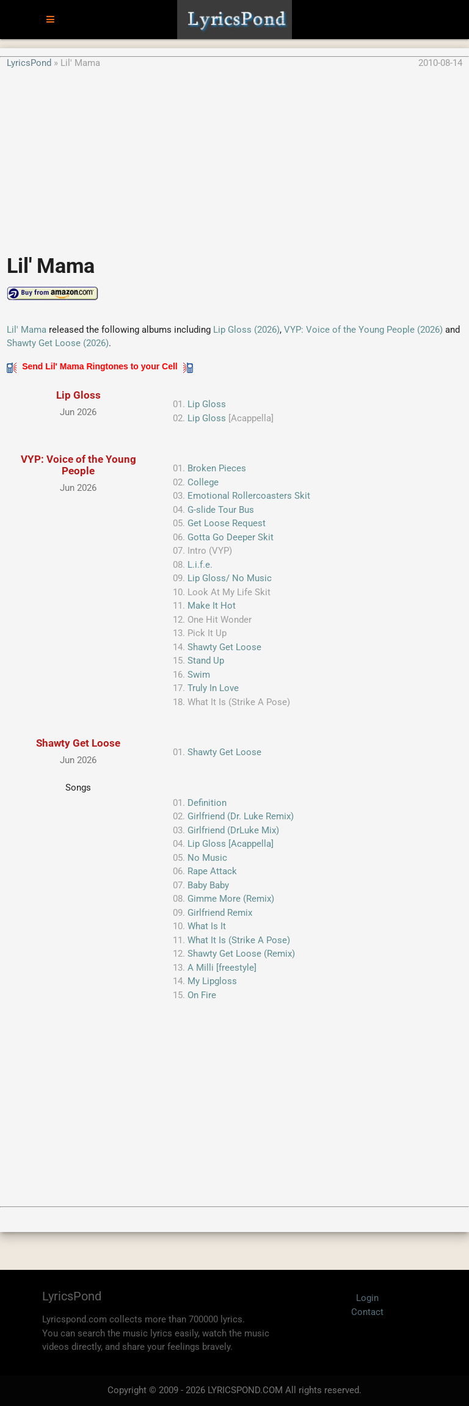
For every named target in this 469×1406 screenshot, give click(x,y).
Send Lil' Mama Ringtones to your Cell (99, 366)
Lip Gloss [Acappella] (230, 843)
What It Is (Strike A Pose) (238, 940)
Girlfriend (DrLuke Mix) (233, 830)
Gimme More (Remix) (230, 898)
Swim (198, 674)
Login (367, 1297)
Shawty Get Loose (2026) (58, 343)
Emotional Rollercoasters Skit (248, 495)
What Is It (206, 926)
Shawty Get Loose (224, 647)
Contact (367, 1311)
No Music (207, 857)
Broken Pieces (216, 468)
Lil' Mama (26, 329)
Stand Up (205, 660)
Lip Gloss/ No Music (229, 578)
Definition (207, 802)
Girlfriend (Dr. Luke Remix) (240, 816)
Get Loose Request (226, 523)
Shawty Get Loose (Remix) (241, 953)
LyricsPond (29, 62)
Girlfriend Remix (219, 912)
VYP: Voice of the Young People (78, 465)
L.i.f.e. (200, 564)
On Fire (201, 995)
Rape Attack (212, 871)
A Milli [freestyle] (221, 967)
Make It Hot (211, 605)
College (203, 482)
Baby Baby (208, 885)
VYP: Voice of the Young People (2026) (363, 329)
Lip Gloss (78, 395)
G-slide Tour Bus (220, 509)
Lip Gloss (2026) (246, 329)
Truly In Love (213, 688)
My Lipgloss (212, 981)
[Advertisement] (234, 155)
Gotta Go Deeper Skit (230, 537)
